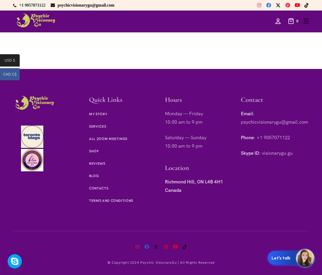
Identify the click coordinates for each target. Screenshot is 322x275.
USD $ (12, 61)
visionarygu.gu (277, 153)
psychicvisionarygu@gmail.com (86, 5)
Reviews (97, 163)
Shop (94, 151)
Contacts (98, 188)
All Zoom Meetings (108, 139)
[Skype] (15, 261)
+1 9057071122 (32, 5)
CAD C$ (11, 75)
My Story (98, 114)
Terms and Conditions (111, 200)
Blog (94, 176)
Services (97, 126)
